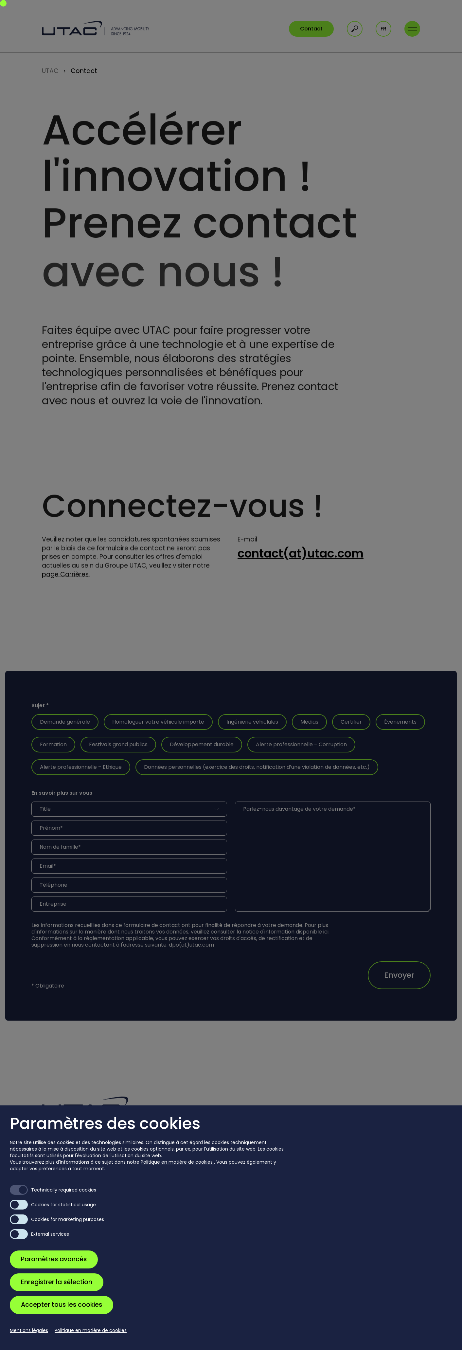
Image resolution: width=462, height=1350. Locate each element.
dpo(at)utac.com (191, 945)
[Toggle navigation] (412, 29)
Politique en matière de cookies (177, 1162)
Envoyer (399, 975)
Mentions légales (29, 1330)
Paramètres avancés (54, 1259)
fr (383, 28)
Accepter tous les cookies (61, 1304)
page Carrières (65, 576)
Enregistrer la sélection (56, 1282)
